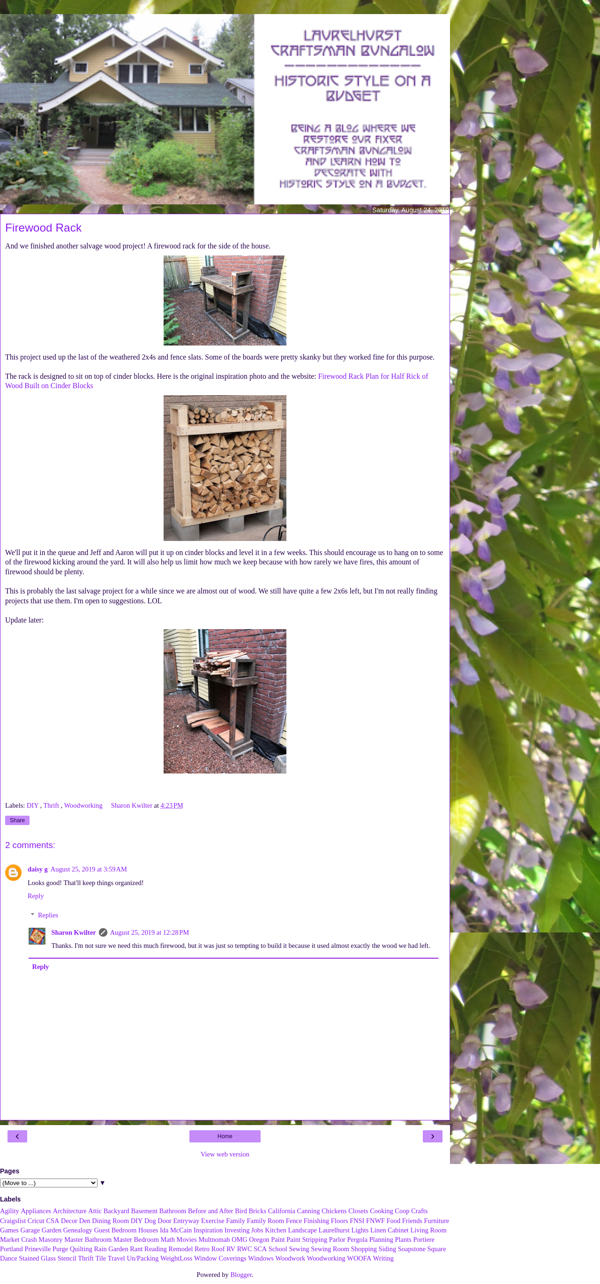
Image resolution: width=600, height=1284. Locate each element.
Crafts (419, 1211)
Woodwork (291, 1258)
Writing (383, 1258)
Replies (48, 915)
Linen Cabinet (389, 1230)
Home (225, 1136)
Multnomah (214, 1239)
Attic (95, 1211)
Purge (60, 1249)
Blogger (241, 1274)
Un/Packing (142, 1258)
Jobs (257, 1230)
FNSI (357, 1220)
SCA (260, 1249)
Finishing (316, 1220)
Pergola (357, 1239)
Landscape (302, 1230)
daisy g (38, 869)
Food (394, 1220)
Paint (278, 1239)
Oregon (259, 1239)
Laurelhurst (334, 1230)
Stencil (67, 1258)
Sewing (299, 1249)
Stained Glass (37, 1258)
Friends (412, 1220)
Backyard (116, 1211)
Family (235, 1220)
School (278, 1249)
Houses (148, 1230)
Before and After (210, 1211)
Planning (381, 1239)
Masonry (50, 1239)
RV (230, 1249)
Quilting (81, 1249)
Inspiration (208, 1230)
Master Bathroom (88, 1239)
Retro (202, 1249)
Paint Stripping (306, 1239)
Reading (155, 1249)
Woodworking (84, 805)
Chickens (334, 1211)
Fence (294, 1220)
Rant (136, 1249)
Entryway (186, 1220)
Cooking (381, 1211)
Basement (144, 1211)
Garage (30, 1230)
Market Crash (18, 1239)
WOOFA (359, 1258)
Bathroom (173, 1211)
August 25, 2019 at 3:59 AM (89, 869)
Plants (403, 1239)
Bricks (257, 1211)
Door (165, 1220)
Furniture (437, 1220)
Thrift (52, 805)
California (281, 1211)
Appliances (36, 1211)
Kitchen (275, 1230)
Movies (187, 1239)
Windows (261, 1258)
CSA (52, 1220)
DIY (33, 805)
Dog (150, 1220)
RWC (244, 1249)
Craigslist (13, 1220)
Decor (69, 1220)
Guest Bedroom (115, 1230)
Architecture (70, 1211)
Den (84, 1220)
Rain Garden (111, 1249)
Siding (388, 1249)
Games (9, 1230)
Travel (116, 1258)
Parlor (337, 1239)
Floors (339, 1220)
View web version (225, 1154)
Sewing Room (330, 1249)
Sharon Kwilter (73, 932)
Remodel (181, 1249)
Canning (308, 1211)
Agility (9, 1211)
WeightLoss (176, 1258)
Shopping (364, 1249)
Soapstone (412, 1249)
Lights (360, 1230)
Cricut (36, 1220)
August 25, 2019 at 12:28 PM (149, 932)
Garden (51, 1230)
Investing (237, 1230)
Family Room (266, 1220)
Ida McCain (176, 1230)
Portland (11, 1249)
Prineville (37, 1249)
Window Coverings (220, 1258)
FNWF (375, 1220)
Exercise (213, 1220)
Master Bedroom (136, 1239)
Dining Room (110, 1220)
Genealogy (77, 1230)
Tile (100, 1258)
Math (168, 1239)
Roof (218, 1249)
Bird (241, 1211)
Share (17, 820)
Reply (36, 896)
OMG (240, 1239)
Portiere (424, 1239)
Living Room (428, 1230)
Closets (358, 1211)
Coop (402, 1211)
